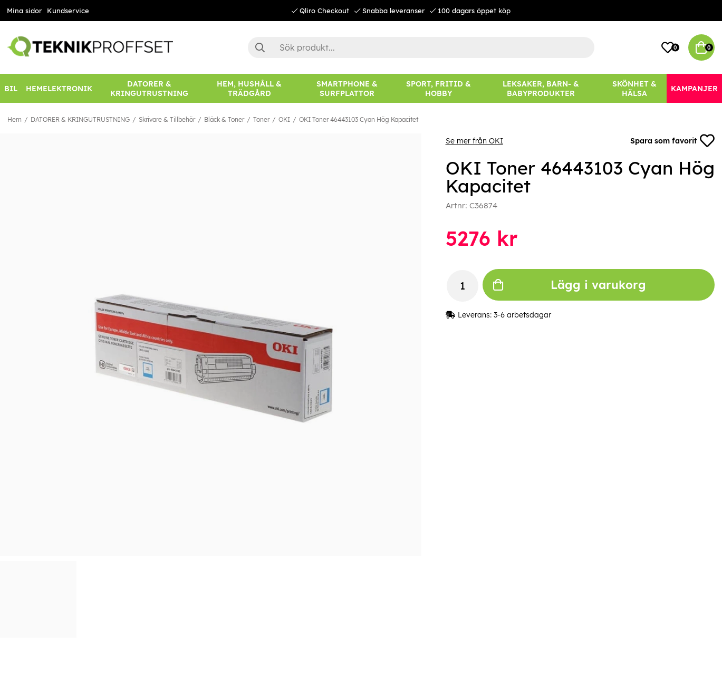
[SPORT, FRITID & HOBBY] (438, 88)
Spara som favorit (672, 140)
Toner (261, 119)
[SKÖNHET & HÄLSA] (634, 88)
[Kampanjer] (694, 88)
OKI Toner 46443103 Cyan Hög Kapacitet (358, 119)
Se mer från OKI (474, 141)
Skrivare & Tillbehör (167, 119)
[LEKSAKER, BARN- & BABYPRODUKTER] (540, 88)
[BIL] (11, 88)
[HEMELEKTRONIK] (59, 88)
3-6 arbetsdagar (522, 315)
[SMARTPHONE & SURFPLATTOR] (347, 88)
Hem (14, 119)
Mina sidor (24, 10)
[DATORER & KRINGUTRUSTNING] (149, 88)
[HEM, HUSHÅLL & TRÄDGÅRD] (249, 88)
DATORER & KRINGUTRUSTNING (80, 119)
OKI (284, 119)
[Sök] (421, 47)
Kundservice (68, 10)
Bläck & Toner (224, 119)
